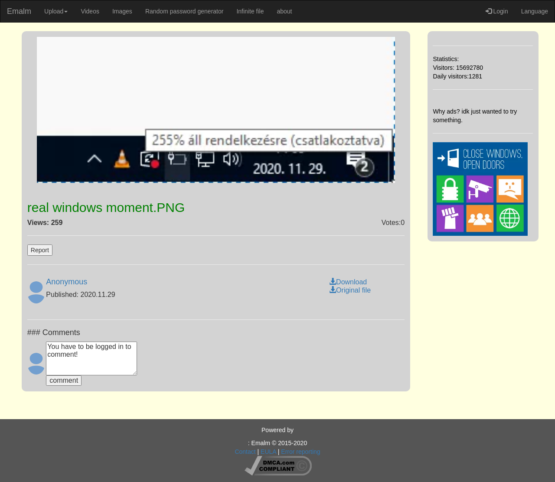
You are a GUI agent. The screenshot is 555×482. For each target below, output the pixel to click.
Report (40, 250)
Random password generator (184, 11)
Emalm (19, 11)
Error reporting (300, 451)
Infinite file (250, 11)
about (284, 11)
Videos (90, 11)
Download (348, 282)
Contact (245, 451)
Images (122, 11)
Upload (56, 11)
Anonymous (66, 281)
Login (497, 11)
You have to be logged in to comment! (91, 358)
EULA (268, 451)
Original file (350, 290)
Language (534, 11)
